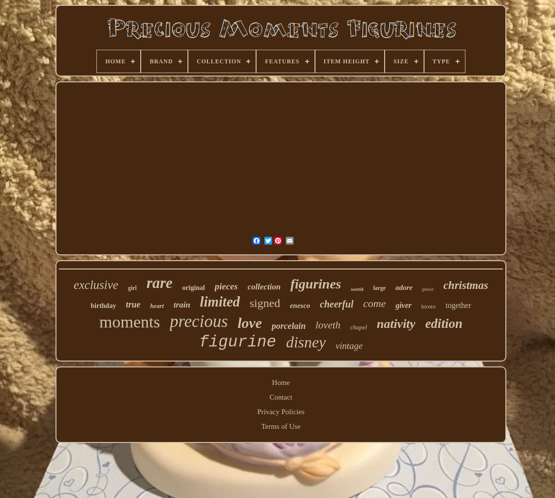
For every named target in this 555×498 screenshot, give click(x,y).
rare (159, 282)
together (458, 305)
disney (306, 342)
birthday (103, 305)
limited (220, 301)
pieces (226, 286)
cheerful (336, 304)
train (182, 304)
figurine (237, 342)
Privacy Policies (280, 412)
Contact (281, 397)
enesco (300, 305)
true (133, 304)
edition (443, 323)
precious (199, 321)
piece (427, 289)
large (379, 288)
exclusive (96, 284)
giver (403, 305)
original (193, 287)
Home (281, 382)
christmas (466, 285)
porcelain (289, 326)
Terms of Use (281, 426)
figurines (315, 283)
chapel (358, 327)
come (374, 303)
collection (264, 286)
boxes (428, 307)
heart (157, 305)
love (250, 323)
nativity (396, 324)
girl (132, 288)
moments (129, 322)
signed (265, 303)
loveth (327, 325)
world (357, 289)
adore (403, 287)
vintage (349, 346)
